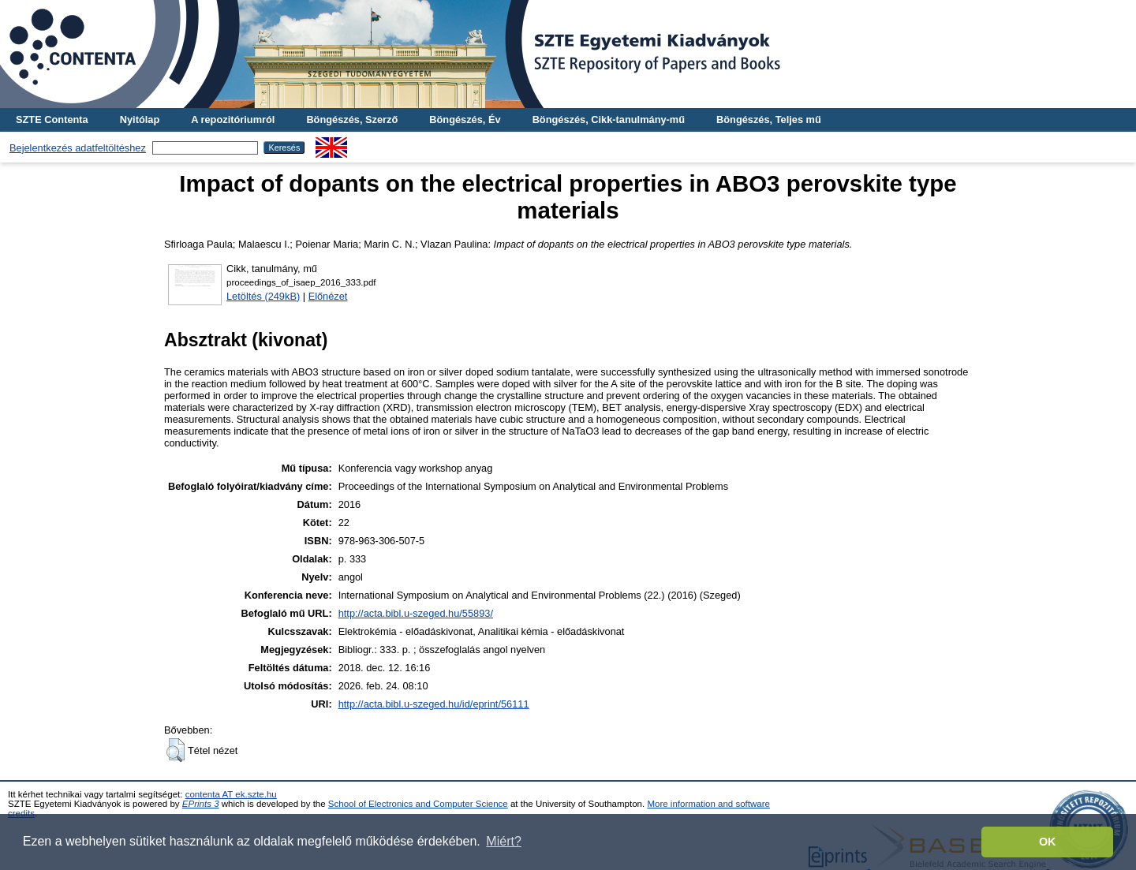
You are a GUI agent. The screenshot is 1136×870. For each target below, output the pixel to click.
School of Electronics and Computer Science (418, 803)
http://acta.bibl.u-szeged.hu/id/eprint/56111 (433, 704)
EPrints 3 (200, 803)
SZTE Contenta (52, 119)
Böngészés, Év (464, 119)
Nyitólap (139, 119)
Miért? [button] (503, 841)
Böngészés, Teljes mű (768, 119)
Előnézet (328, 296)
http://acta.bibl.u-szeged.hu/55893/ (415, 613)
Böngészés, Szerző (352, 119)
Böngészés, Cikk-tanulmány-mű (608, 119)
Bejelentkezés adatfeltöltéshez (77, 148)
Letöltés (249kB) (263, 296)
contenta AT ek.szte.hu (231, 794)
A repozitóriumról (233, 119)
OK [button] (1047, 841)
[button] (175, 750)
